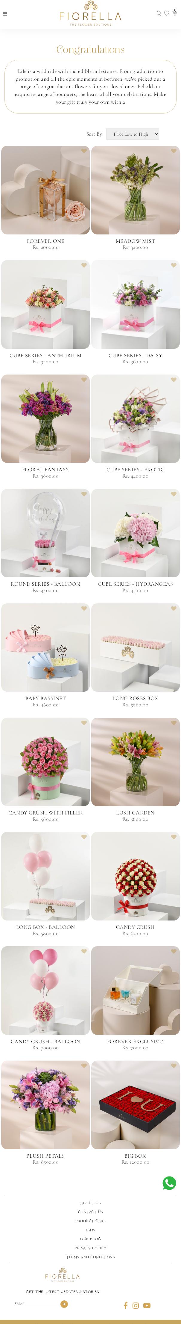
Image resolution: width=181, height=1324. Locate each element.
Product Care (90, 1221)
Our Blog (90, 1239)
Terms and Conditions (90, 1257)
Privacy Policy (90, 1248)
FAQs (90, 1230)
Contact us (90, 1212)
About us (90, 1203)
